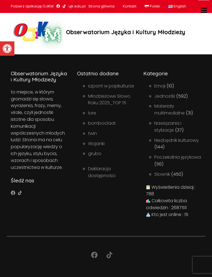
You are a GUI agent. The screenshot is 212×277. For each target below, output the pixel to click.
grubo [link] (94, 153)
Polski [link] (152, 6)
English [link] (177, 6)
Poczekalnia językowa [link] (177, 157)
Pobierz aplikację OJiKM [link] (32, 6)
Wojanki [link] (96, 143)
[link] (7, 48)
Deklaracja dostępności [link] (101, 172)
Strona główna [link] (101, 6)
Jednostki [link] (164, 96)
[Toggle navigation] (203, 10)
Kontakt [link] (129, 6)
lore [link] (92, 113)
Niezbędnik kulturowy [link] (176, 140)
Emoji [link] (159, 86)
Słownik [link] (162, 174)
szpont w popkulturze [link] (111, 86)
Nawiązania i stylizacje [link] (167, 126)
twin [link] (92, 133)
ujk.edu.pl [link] (77, 6)
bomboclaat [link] (102, 123)
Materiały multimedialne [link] (169, 109)
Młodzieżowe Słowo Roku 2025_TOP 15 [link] (109, 99)
